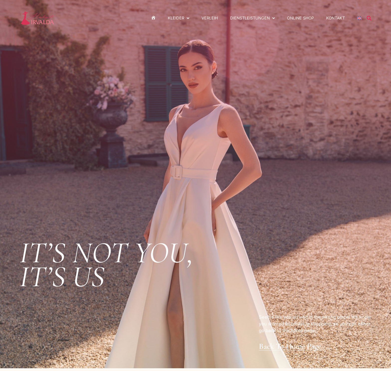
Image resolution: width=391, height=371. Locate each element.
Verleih (209, 17)
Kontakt (335, 17)
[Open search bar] (369, 18)
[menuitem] (359, 18)
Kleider (178, 18)
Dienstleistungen (252, 18)
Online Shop (300, 17)
